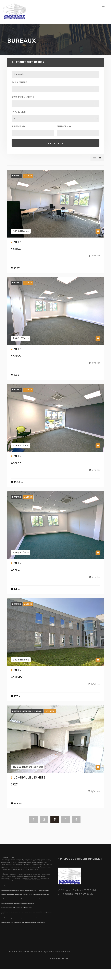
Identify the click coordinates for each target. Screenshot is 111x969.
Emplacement (19, 82)
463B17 (16, 463)
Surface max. (64, 126)
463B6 (15, 570)
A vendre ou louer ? (23, 97)
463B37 (16, 249)
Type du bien (19, 112)
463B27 (16, 356)
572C (14, 784)
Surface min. (19, 126)
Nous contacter (59, 958)
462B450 (17, 677)
